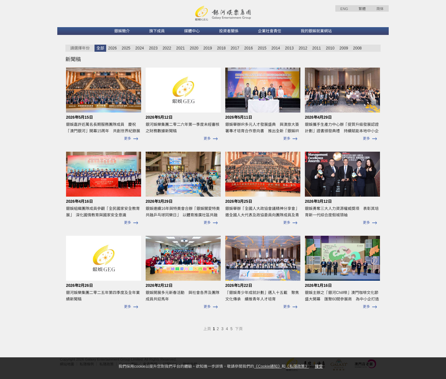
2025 (126, 48)
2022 (166, 48)
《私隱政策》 (297, 366)
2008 (357, 48)
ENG (344, 9)
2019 (207, 48)
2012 (303, 48)
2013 (289, 48)
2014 (276, 48)
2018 (221, 48)
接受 (319, 366)
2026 (112, 48)
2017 (234, 48)
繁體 (362, 9)
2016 (248, 48)
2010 (330, 48)
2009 (344, 48)
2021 (180, 48)
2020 (194, 48)
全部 (100, 48)
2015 (262, 48)
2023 (153, 48)
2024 (139, 48)
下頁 (239, 329)
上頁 (207, 329)
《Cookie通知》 (268, 366)
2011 (316, 48)
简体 (380, 9)
